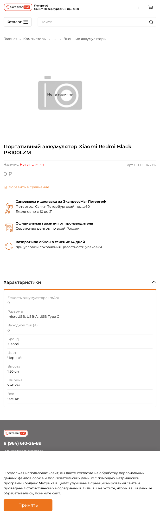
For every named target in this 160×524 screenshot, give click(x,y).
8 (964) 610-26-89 (22, 443)
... (55, 39)
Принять (28, 505)
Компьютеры (34, 39)
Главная (10, 39)
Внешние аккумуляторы (85, 39)
